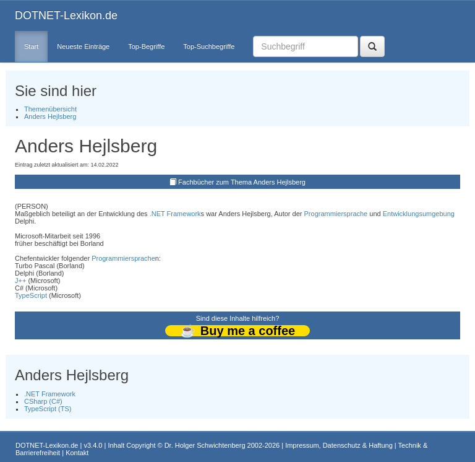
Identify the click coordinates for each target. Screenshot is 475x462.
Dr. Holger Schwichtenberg (205, 445)
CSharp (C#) (43, 401)
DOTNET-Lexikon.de (66, 15)
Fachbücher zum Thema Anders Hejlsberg (242, 182)
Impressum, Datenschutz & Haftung (339, 445)
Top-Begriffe (146, 46)
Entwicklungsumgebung (419, 213)
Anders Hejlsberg (50, 116)
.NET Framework (175, 213)
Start (31, 46)
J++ (20, 280)
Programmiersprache (336, 213)
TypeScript (31, 295)
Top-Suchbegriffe (208, 46)
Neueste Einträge (83, 46)
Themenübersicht (50, 109)
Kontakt (77, 452)
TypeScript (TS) (47, 408)
